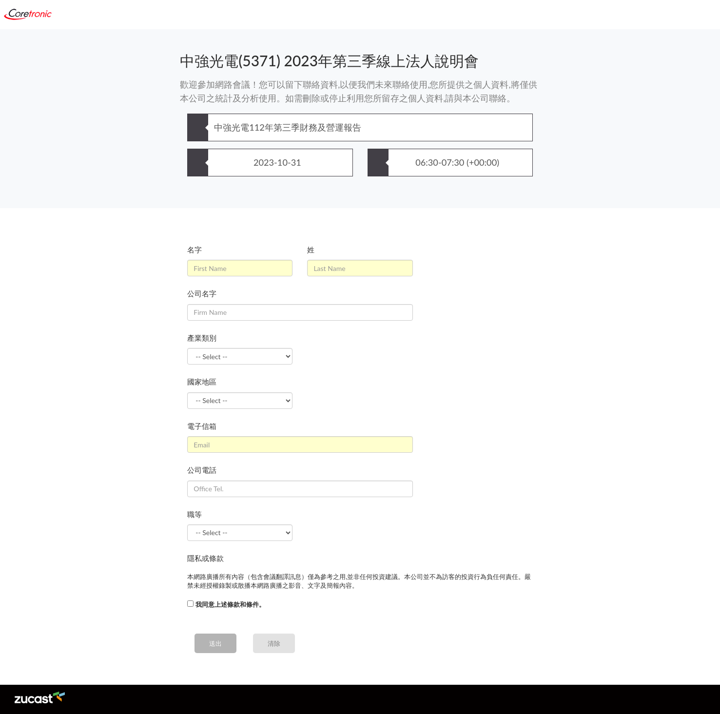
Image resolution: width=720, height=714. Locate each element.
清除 (274, 643)
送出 (215, 643)
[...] (190, 603)
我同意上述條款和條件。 (230, 604)
